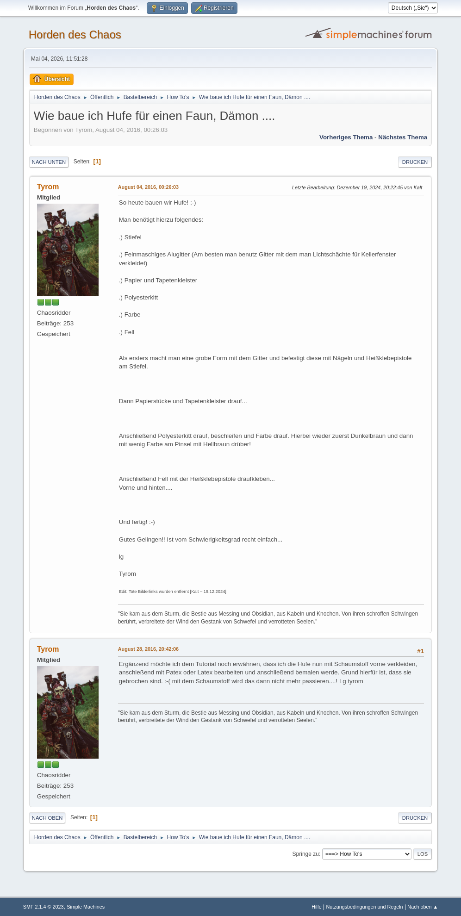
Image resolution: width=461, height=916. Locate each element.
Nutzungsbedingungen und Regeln (364, 907)
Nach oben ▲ (422, 907)
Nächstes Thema (402, 137)
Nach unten (49, 162)
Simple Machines (86, 907)
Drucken (415, 162)
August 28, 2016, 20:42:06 (148, 649)
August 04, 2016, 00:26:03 (148, 187)
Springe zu (306, 854)
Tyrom (48, 187)
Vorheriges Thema (346, 137)
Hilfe (316, 907)
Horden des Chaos (75, 34)
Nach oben (47, 818)
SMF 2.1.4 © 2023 (43, 907)
